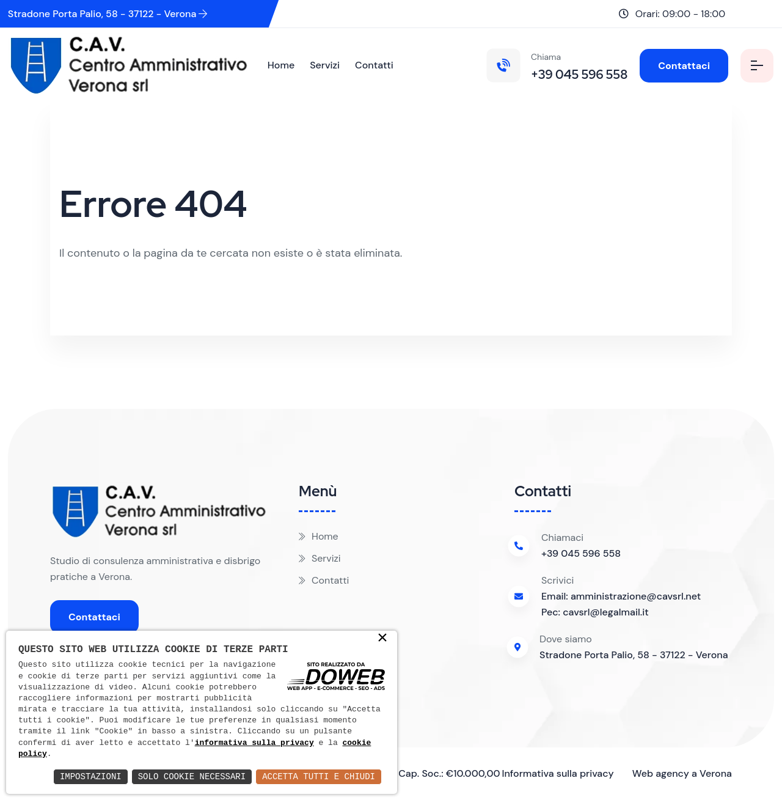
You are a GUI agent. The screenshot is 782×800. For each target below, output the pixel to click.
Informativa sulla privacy (557, 773)
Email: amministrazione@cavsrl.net (621, 596)
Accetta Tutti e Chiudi (318, 776)
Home (281, 65)
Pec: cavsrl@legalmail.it (595, 612)
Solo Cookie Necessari (192, 776)
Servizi (325, 65)
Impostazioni (91, 776)
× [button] (382, 639)
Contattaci (684, 65)
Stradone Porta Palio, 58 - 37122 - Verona (108, 13)
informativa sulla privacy (254, 743)
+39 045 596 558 (581, 553)
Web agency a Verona (682, 773)
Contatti (374, 65)
